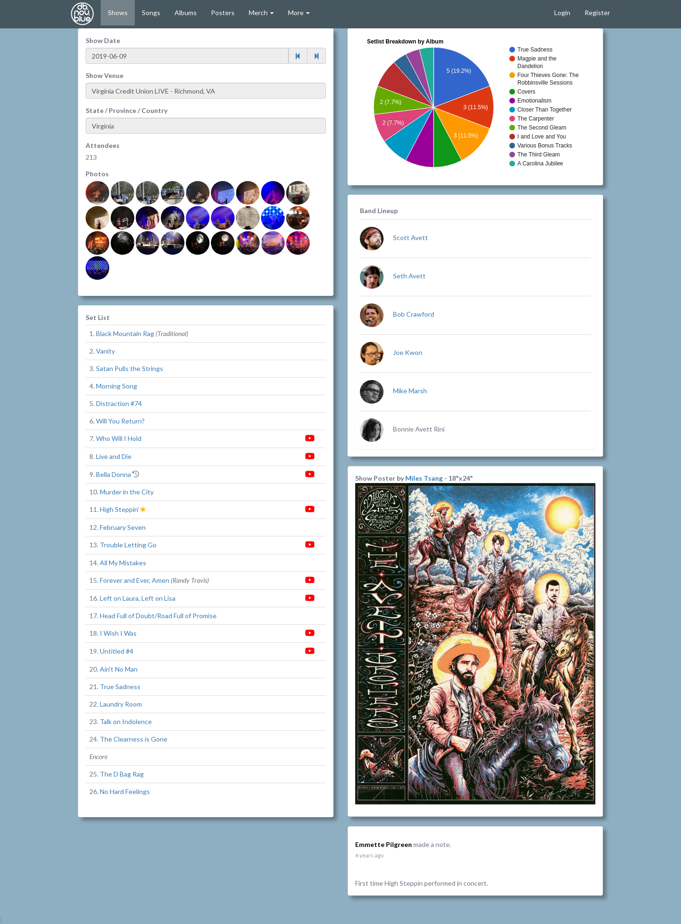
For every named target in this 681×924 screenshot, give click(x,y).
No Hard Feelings (125, 791)
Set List (98, 317)
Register (597, 13)
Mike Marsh (410, 391)
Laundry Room (121, 704)
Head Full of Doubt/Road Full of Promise (158, 616)
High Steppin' (119, 509)
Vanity (105, 351)
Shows (118, 13)
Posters (223, 13)
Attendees (103, 145)
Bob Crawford (413, 314)
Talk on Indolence (126, 721)
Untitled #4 (116, 651)
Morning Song (116, 386)
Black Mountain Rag (125, 333)
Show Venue (104, 75)
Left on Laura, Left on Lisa (137, 598)
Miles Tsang (424, 478)
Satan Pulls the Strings (129, 368)
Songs (151, 13)
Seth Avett (409, 276)
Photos (97, 174)
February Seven (123, 527)
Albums (186, 13)
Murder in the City (127, 492)
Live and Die (113, 456)
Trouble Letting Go (128, 545)
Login (562, 13)
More (299, 13)
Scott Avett (410, 237)
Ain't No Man (119, 669)
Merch (261, 13)
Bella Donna (113, 474)
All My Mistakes (123, 563)
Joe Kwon (407, 352)
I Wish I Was (118, 633)
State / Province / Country (126, 110)
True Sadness (120, 686)
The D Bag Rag (122, 774)
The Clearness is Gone (133, 739)
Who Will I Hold (118, 438)
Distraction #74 (119, 403)
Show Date (103, 40)
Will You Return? (120, 421)
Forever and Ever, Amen (134, 580)
